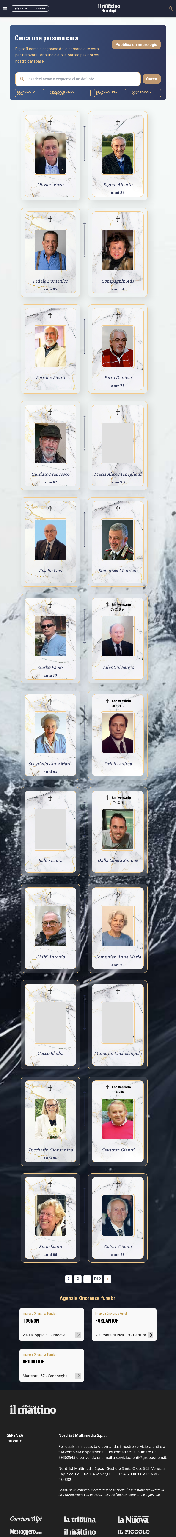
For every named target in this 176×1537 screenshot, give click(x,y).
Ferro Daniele (118, 377)
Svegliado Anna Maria (50, 763)
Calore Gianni (118, 1246)
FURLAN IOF (106, 1320)
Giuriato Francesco (50, 474)
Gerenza (14, 1435)
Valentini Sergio (118, 667)
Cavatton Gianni (117, 1150)
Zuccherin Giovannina (50, 1150)
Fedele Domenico (50, 281)
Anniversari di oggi (142, 93)
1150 (97, 1278)
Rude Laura (50, 1246)
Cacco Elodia (50, 1053)
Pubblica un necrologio (136, 44)
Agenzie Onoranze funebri (88, 1298)
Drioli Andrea (118, 763)
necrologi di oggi (26, 93)
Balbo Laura (50, 860)
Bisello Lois (50, 570)
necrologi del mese (106, 93)
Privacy (14, 1440)
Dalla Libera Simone (117, 860)
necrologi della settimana (62, 93)
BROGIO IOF (33, 1361)
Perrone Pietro (50, 377)
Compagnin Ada (117, 281)
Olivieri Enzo (50, 184)
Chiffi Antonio (50, 957)
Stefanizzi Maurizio (117, 570)
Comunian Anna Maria (118, 957)
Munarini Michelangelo (118, 1053)
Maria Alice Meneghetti (118, 474)
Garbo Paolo (50, 667)
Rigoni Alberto (117, 184)
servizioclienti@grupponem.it (141, 1457)
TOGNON (31, 1320)
